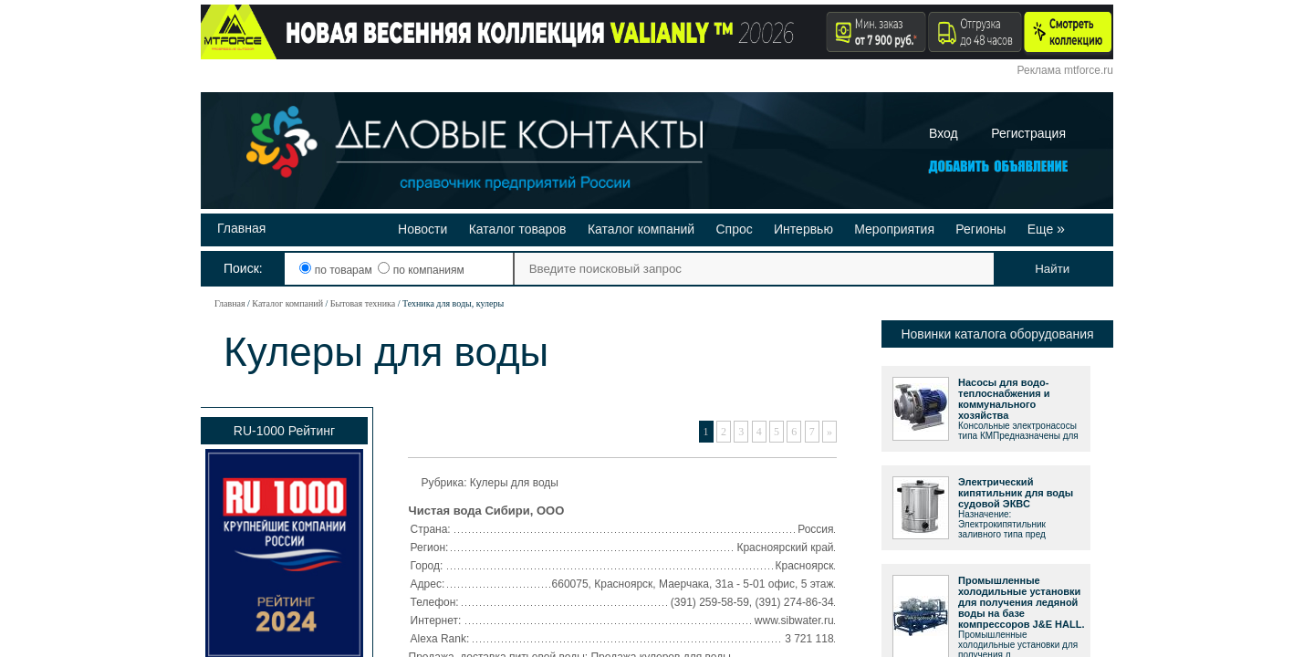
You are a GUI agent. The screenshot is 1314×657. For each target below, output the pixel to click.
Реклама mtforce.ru (1065, 70)
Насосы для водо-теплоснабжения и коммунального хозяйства (1004, 399)
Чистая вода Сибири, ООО (487, 510)
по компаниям (421, 270)
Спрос (733, 229)
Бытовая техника (362, 303)
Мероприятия (894, 229)
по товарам (337, 270)
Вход (943, 133)
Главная (241, 228)
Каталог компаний (641, 229)
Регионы (980, 229)
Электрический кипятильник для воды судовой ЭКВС (1015, 492)
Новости (422, 229)
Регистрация (1028, 133)
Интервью (803, 229)
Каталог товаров (518, 229)
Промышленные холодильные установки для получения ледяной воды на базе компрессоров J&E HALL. (1021, 602)
